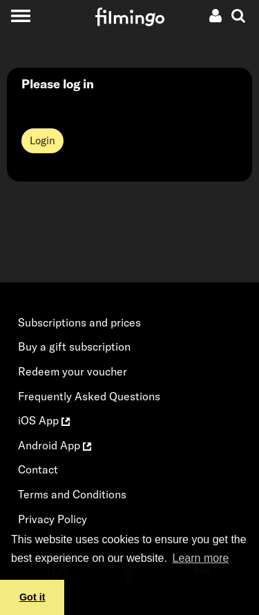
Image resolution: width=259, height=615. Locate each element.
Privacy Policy (52, 519)
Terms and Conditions (72, 494)
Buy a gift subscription (74, 346)
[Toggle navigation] (20, 15)
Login (42, 140)
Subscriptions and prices (79, 322)
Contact (38, 469)
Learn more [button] (201, 558)
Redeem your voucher (72, 371)
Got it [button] (32, 597)
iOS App (44, 420)
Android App (54, 445)
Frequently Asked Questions (89, 396)
